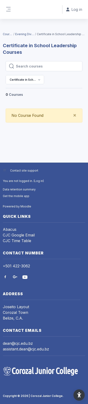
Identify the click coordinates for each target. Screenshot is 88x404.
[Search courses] (47, 66)
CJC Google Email (19, 235)
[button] (79, 395)
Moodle (25, 206)
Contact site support (24, 170)
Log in (38, 181)
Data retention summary (19, 189)
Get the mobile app (16, 196)
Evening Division (24, 34)
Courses (8, 34)
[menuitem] (69, 97)
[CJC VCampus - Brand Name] (44, 371)
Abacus (9, 229)
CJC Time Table (17, 240)
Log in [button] (74, 9)
